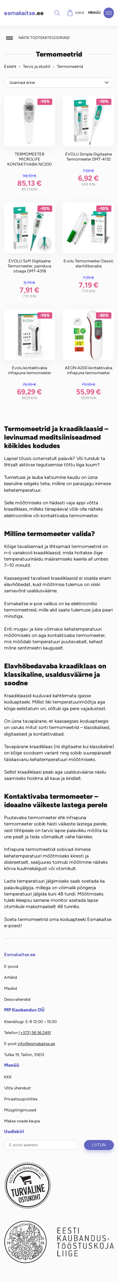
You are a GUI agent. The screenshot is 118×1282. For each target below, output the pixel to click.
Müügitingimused (20, 1110)
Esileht (10, 66)
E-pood (11, 966)
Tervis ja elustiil (36, 66)
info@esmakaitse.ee (36, 1043)
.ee (24, 13)
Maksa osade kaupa (22, 1121)
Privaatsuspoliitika (20, 1099)
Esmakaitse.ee (19, 954)
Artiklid (10, 977)
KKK (8, 1077)
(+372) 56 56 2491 (35, 1032)
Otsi (57, 12)
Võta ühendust (17, 1088)
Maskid (10, 988)
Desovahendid (17, 999)
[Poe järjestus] (59, 82)
